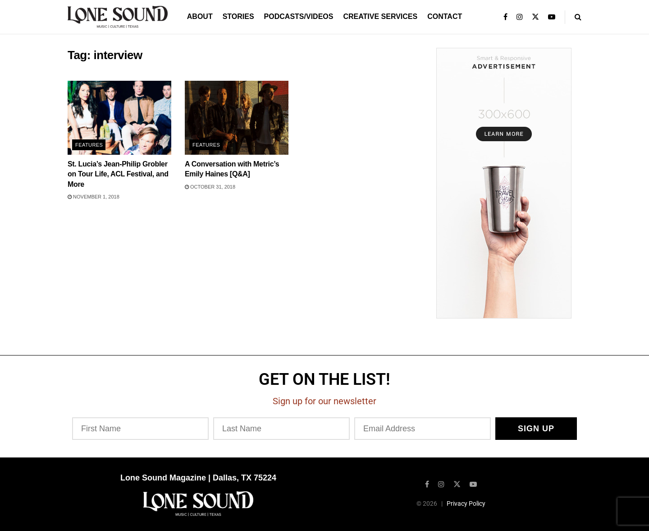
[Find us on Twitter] (457, 483)
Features (89, 145)
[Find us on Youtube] (473, 483)
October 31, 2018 (210, 186)
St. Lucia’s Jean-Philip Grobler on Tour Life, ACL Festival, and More (118, 174)
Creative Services (380, 16)
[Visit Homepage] (118, 17)
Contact (444, 16)
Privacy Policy (466, 502)
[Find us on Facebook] (427, 483)
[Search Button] (578, 17)
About (200, 16)
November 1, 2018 (93, 196)
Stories (238, 16)
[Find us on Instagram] (441, 483)
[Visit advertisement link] (503, 183)
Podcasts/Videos (299, 16)
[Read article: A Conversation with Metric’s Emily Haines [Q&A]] (236, 118)
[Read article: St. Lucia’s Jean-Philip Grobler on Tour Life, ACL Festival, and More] (119, 118)
